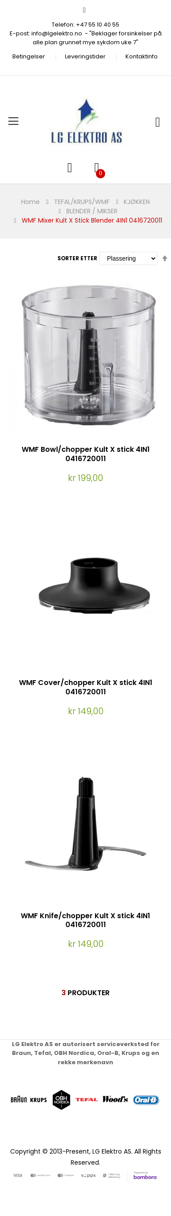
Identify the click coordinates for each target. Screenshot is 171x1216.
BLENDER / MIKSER (92, 211)
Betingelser (28, 56)
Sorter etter (77, 258)
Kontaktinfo (141, 56)
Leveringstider (85, 56)
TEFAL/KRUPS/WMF (82, 201)
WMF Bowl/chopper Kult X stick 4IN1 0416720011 (86, 454)
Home (30, 201)
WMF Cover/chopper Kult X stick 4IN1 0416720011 (85, 687)
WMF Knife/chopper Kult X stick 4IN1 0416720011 (85, 920)
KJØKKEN (137, 201)
